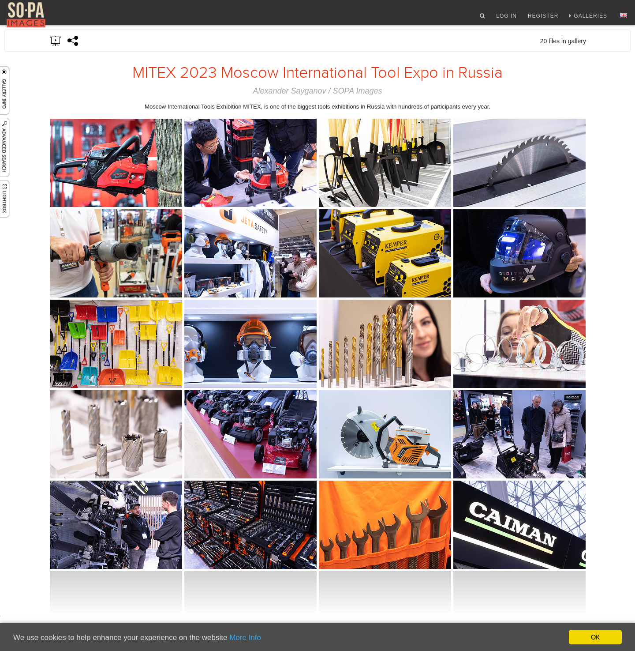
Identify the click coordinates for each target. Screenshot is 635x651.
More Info (245, 637)
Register (543, 19)
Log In (506, 19)
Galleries (590, 19)
